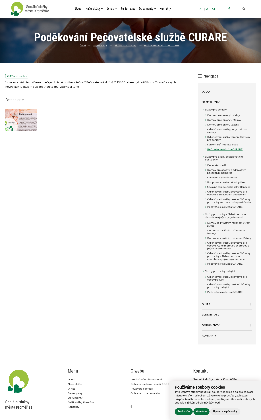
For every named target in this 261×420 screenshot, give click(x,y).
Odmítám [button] (201, 411)
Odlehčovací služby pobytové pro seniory (227, 131)
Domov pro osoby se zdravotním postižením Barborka (226, 171)
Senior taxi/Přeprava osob (222, 144)
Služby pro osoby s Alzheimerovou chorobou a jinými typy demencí (225, 216)
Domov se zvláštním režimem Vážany (229, 238)
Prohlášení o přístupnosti (146, 379)
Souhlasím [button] (184, 411)
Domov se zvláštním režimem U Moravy (226, 232)
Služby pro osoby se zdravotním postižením (224, 158)
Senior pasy (128, 9)
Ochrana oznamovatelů (145, 393)
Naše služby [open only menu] (227, 102)
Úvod (78, 9)
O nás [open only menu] (227, 304)
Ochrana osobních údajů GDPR (149, 384)
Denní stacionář (216, 165)
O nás (112, 9)
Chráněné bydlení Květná (222, 177)
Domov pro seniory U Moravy (224, 120)
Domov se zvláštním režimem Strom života (228, 224)
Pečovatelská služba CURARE (161, 45)
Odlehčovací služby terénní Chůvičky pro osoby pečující (228, 286)
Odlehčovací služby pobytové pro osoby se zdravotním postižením (227, 193)
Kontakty (165, 9)
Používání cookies (141, 388)
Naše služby (94, 9)
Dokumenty (147, 9)
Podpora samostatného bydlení (226, 182)
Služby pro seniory (125, 45)
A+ (213, 9)
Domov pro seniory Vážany (223, 124)
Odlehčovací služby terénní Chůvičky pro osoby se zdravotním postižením (229, 201)
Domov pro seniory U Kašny (223, 115)
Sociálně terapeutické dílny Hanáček (228, 187)
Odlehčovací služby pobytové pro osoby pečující (227, 278)
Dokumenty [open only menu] (227, 325)
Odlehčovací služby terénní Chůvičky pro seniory (228, 138)
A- (201, 9)
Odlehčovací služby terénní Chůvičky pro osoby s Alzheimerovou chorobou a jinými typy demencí (228, 256)
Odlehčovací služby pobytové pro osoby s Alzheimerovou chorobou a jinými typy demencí (228, 245)
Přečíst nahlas (17, 76)
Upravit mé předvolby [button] (225, 411)
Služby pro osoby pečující (220, 271)
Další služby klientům (81, 402)
